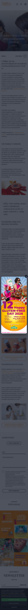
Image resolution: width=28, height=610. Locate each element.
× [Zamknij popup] (26, 276)
